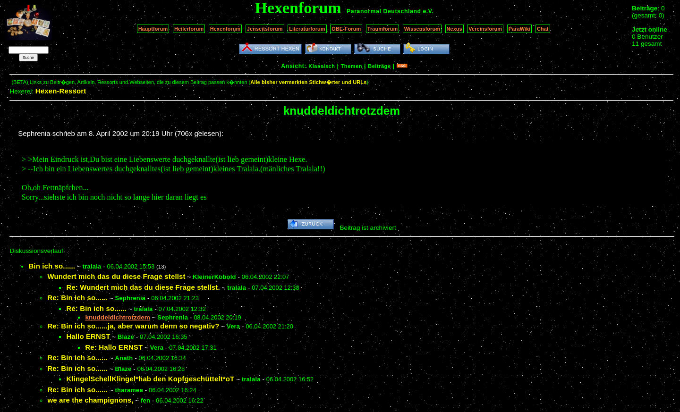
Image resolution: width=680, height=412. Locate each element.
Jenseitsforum (265, 29)
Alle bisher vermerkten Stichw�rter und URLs (308, 82)
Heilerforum (189, 29)
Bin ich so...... (51, 266)
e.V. (428, 11)
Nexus (454, 29)
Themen (351, 66)
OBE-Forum (346, 29)
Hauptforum (153, 29)
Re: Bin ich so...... (77, 298)
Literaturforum (307, 29)
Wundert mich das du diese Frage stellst (116, 276)
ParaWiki (520, 29)
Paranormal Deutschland (384, 11)
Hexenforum (225, 29)
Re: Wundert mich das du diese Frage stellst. (143, 287)
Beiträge (379, 66)
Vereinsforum (485, 29)
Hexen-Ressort (60, 91)
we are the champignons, (90, 400)
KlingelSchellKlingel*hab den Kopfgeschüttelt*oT (150, 379)
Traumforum (382, 29)
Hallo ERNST (88, 336)
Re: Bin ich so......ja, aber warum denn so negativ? (133, 326)
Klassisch (321, 66)
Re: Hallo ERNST (114, 347)
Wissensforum (422, 29)
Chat (543, 29)
